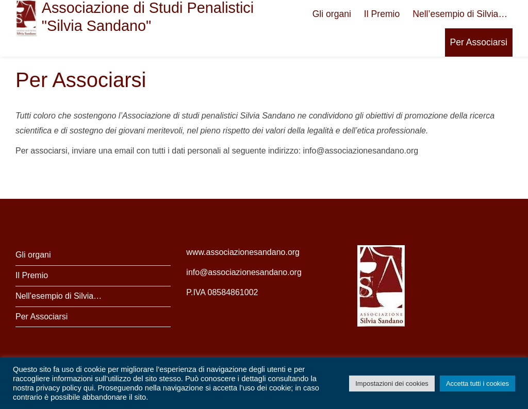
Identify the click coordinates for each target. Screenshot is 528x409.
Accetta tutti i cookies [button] (477, 383)
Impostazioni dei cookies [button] (391, 383)
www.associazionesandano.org (243, 252)
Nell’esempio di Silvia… (459, 14)
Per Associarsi (478, 42)
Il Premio (382, 14)
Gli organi (331, 14)
